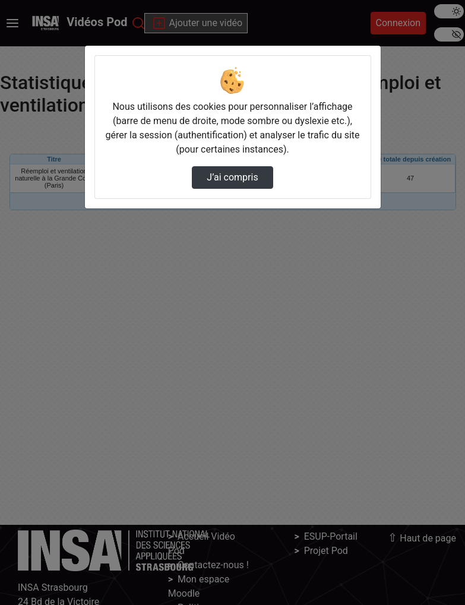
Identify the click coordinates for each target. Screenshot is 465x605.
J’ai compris (232, 177)
